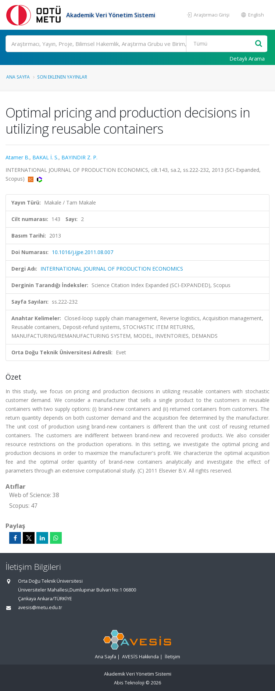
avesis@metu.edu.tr (40, 607)
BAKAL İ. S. (45, 157)
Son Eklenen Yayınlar (62, 77)
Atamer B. (17, 157)
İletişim (172, 657)
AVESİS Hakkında (140, 657)
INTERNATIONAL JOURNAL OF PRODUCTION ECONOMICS (111, 268)
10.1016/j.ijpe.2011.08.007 (82, 252)
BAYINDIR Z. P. (79, 157)
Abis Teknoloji (129, 683)
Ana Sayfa (18, 77)
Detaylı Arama (247, 58)
